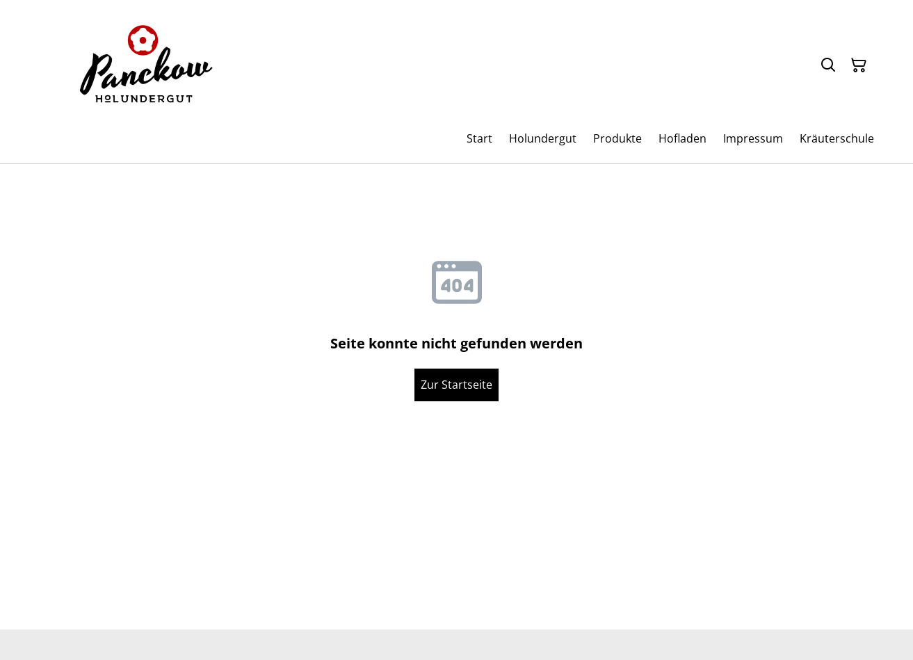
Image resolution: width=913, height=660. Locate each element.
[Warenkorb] (858, 65)
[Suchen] (828, 65)
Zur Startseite (456, 384)
